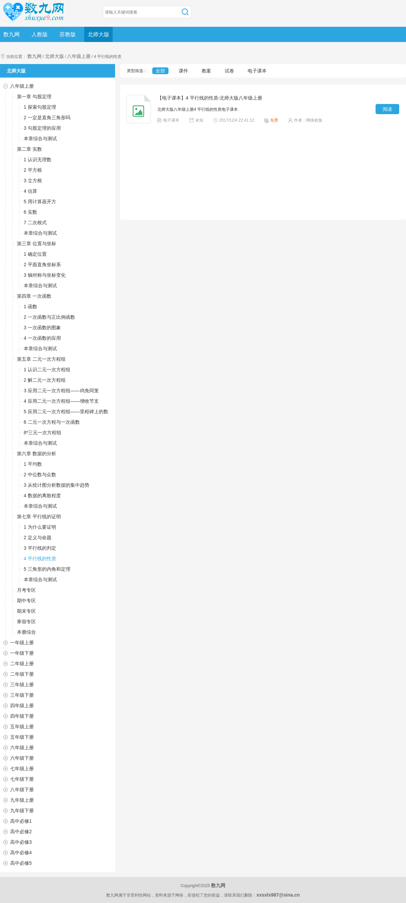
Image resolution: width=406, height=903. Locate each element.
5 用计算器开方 (40, 201)
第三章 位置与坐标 (36, 243)
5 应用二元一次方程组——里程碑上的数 (66, 411)
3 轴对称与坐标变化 (45, 275)
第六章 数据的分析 (36, 453)
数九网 (11, 34)
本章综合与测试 (40, 138)
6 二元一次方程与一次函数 (52, 422)
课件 (183, 71)
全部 (160, 71)
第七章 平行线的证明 (39, 516)
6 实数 (30, 212)
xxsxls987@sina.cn (278, 895)
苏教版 (68, 34)
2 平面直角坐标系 (42, 264)
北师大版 (98, 34)
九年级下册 (22, 810)
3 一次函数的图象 (42, 327)
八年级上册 (79, 56)
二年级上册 (22, 663)
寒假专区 (26, 621)
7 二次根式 (35, 222)
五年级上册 (22, 726)
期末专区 (26, 611)
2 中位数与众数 (40, 474)
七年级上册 (22, 768)
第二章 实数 (29, 149)
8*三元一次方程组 (42, 432)
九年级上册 (22, 800)
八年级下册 (22, 789)
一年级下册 (22, 653)
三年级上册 (22, 684)
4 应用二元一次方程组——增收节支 (61, 401)
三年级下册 (22, 695)
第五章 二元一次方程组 (41, 359)
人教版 (39, 34)
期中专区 (26, 600)
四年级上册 (22, 705)
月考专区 (26, 590)
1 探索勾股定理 (40, 107)
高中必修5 (21, 863)
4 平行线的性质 (40, 558)
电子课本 (257, 71)
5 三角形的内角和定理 (47, 569)
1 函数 (30, 306)
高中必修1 (21, 821)
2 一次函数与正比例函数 (49, 317)
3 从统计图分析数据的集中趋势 (56, 485)
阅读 (387, 109)
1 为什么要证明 (40, 527)
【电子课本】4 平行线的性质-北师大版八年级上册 (209, 98)
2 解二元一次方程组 (45, 380)
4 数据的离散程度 (42, 495)
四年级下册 (22, 716)
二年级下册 (22, 674)
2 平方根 (33, 170)
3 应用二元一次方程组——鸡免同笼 (61, 390)
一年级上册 (22, 642)
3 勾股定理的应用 (42, 128)
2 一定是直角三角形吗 (47, 117)
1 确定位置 (35, 254)
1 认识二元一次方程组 (47, 369)
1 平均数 (33, 464)
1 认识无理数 (37, 159)
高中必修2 (21, 831)
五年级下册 (22, 737)
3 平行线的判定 (40, 548)
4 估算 (30, 191)
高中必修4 (21, 852)
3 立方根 (33, 180)
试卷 (229, 71)
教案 (206, 71)
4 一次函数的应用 (42, 338)
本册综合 (26, 632)
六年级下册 (22, 758)
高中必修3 (21, 842)
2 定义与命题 (37, 537)
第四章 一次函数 (34, 296)
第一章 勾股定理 (34, 96)
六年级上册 (22, 747)
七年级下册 (22, 779)
